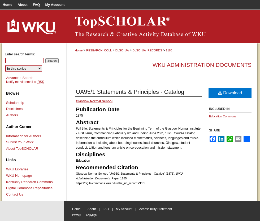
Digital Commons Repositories (29, 188)
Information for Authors (23, 136)
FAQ (106, 209)
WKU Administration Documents (202, 65)
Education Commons (222, 116)
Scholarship (15, 103)
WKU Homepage (19, 176)
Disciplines (14, 109)
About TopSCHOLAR (22, 149)
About (92, 209)
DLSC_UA (122, 50)
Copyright (91, 215)
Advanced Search (19, 78)
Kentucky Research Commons (29, 182)
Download (230, 93)
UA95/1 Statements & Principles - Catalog (130, 92)
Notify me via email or (25, 82)
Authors (12, 115)
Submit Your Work (20, 142)
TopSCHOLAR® (162, 26)
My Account (124, 209)
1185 (169, 50)
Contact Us (14, 194)
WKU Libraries (17, 169)
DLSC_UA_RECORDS (147, 50)
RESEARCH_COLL (99, 50)
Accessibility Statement (155, 209)
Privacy (76, 215)
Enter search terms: (20, 54)
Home (79, 50)
